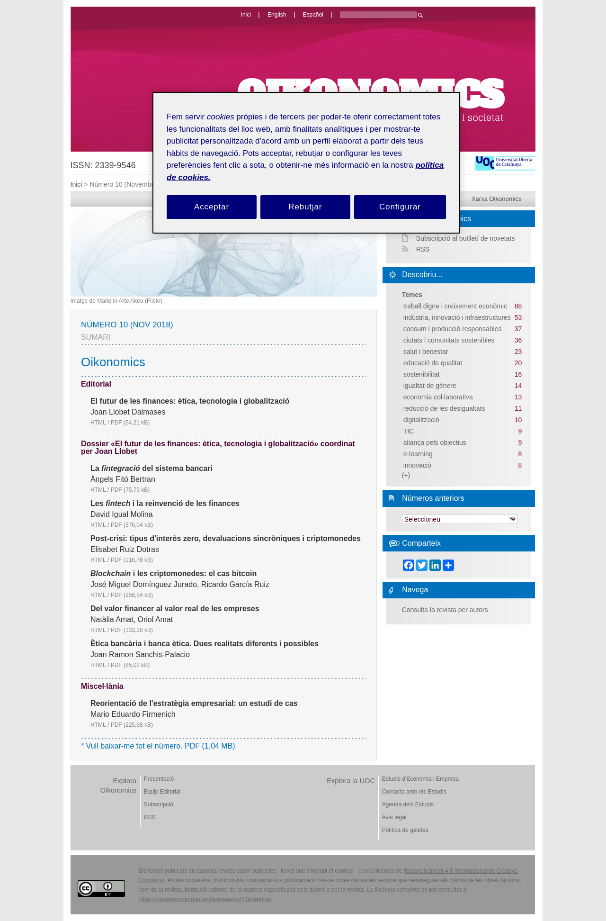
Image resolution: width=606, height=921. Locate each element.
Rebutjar (305, 206)
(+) (406, 475)
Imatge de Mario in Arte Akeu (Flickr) (116, 301)
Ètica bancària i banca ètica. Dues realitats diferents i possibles (204, 644)
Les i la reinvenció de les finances (165, 503)
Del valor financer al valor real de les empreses (174, 609)
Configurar (400, 206)
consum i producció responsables (452, 329)
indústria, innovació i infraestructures (457, 317)
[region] (306, 163)
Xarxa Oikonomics (496, 198)
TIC (408, 431)
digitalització (421, 420)
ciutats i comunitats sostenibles (449, 340)
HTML (98, 422)
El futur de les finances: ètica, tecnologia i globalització (190, 401)
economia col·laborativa (438, 397)
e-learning (418, 454)
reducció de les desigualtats (444, 408)
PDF (130, 422)
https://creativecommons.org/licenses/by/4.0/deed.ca (204, 899)
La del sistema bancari (151, 468)
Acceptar (211, 206)
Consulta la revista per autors (445, 610)
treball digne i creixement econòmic (455, 306)
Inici (76, 184)
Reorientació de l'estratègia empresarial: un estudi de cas (194, 703)
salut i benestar (425, 351)
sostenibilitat (421, 374)
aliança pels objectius (434, 442)
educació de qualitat (433, 363)
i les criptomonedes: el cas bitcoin (173, 574)
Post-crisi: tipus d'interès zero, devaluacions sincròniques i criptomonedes (225, 538)
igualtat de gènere (429, 385)
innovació (417, 465)
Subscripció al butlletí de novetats (465, 238)
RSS (423, 249)
